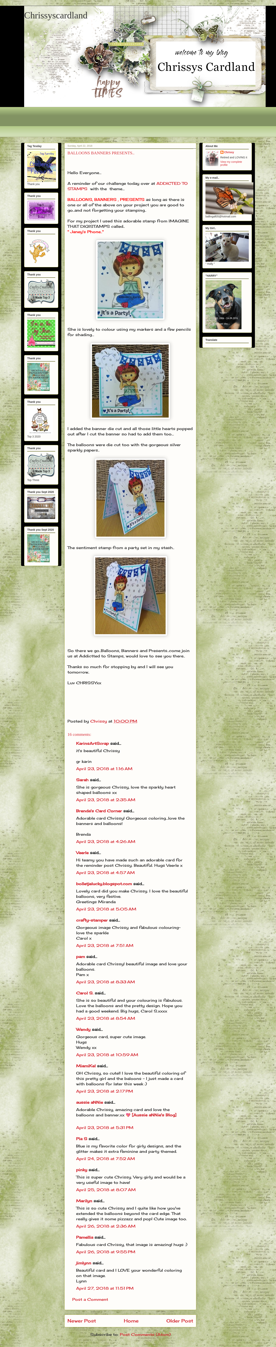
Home (131, 1321)
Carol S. (84, 993)
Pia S (81, 1138)
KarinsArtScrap (92, 743)
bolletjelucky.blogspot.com (104, 883)
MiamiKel (86, 1065)
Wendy (83, 1029)
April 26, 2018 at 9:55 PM (105, 1251)
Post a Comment (90, 1299)
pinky (81, 1169)
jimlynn (83, 1263)
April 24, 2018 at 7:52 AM (105, 1158)
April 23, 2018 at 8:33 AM (105, 981)
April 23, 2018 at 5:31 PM (104, 1127)
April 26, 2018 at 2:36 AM (106, 1226)
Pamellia (84, 1237)
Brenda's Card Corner (99, 810)
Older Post (179, 1321)
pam (80, 956)
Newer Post (81, 1321)
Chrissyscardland (56, 15)
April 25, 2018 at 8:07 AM (106, 1189)
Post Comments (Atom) (145, 1334)
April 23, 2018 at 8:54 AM (105, 1018)
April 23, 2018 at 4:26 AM (105, 841)
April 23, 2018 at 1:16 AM (104, 768)
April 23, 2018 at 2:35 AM (105, 799)
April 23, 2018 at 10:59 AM (107, 1054)
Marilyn (84, 1200)
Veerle (82, 852)
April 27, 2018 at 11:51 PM (105, 1288)
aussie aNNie (89, 1102)
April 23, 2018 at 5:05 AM (106, 909)
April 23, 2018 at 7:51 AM (104, 945)
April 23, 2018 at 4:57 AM (105, 872)
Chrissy (229, 152)
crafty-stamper (92, 920)
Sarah (82, 779)
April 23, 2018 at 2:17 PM (104, 1091)
